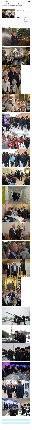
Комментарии (4, 417)
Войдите (3, 423)
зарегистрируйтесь (9, 423)
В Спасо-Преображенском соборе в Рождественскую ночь (26, 20)
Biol (18, 10)
